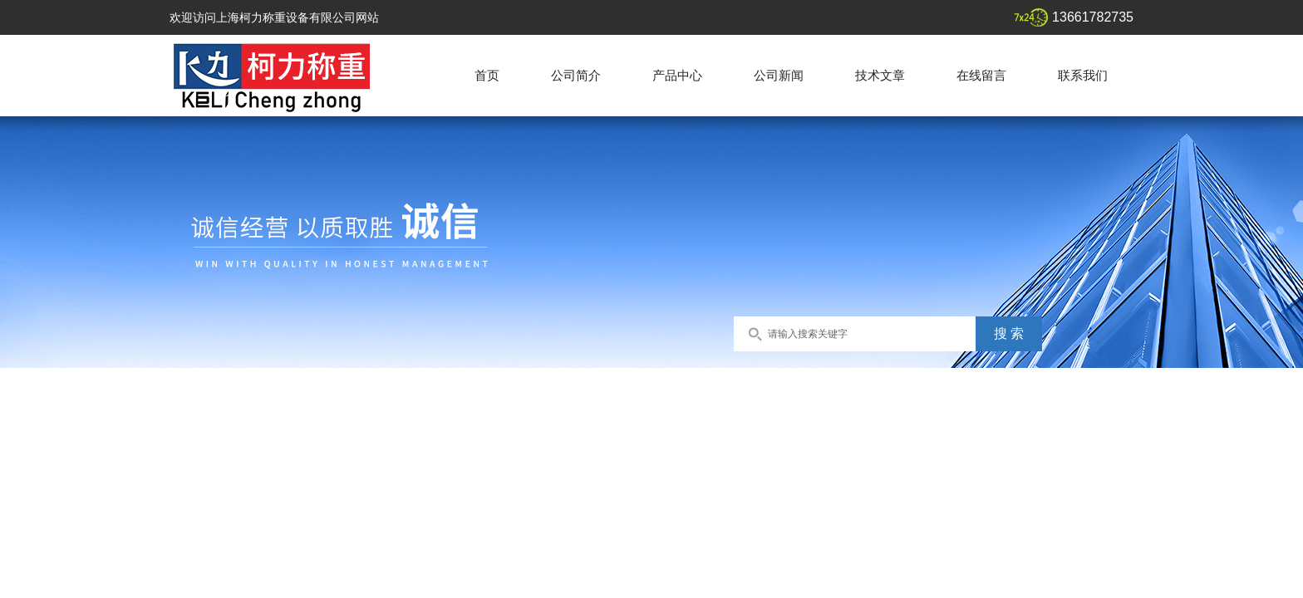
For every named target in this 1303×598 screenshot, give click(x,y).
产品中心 (677, 75)
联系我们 (1083, 75)
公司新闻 (779, 75)
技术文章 (880, 75)
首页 (486, 75)
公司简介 (576, 75)
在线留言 (981, 75)
